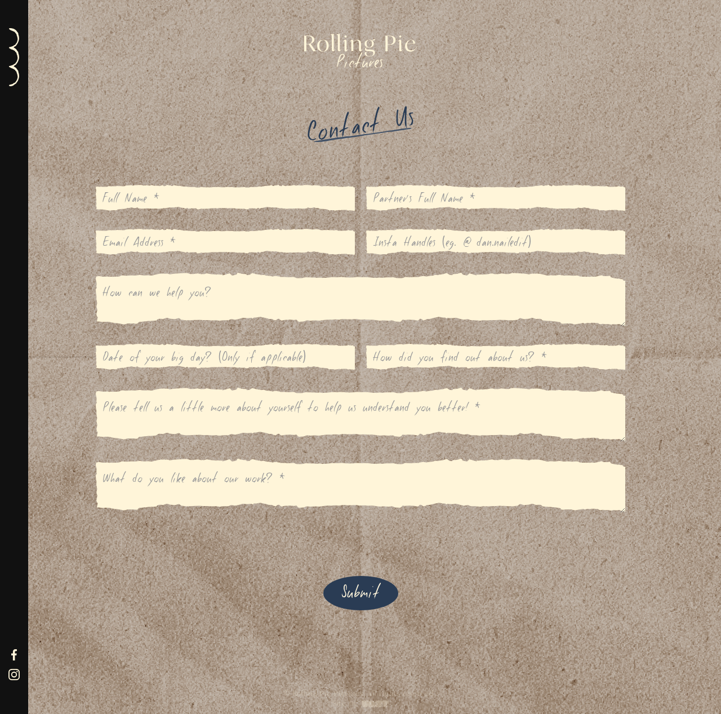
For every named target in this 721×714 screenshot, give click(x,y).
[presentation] (181, 540)
